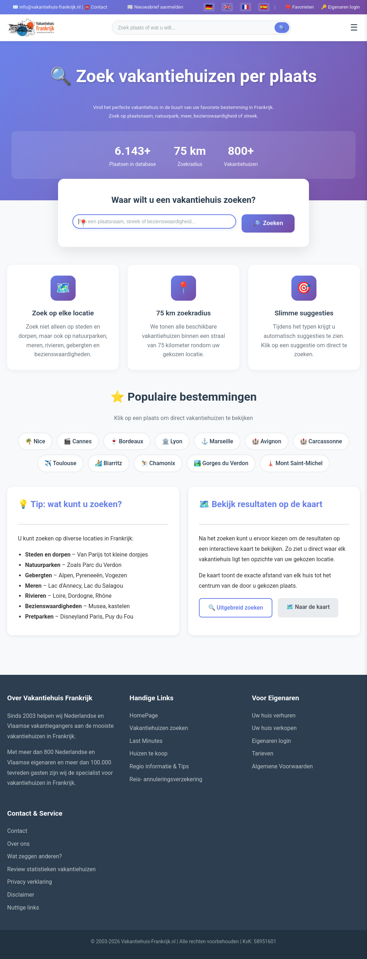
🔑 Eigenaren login (340, 7)
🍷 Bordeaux (126, 441)
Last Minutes (145, 741)
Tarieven (262, 753)
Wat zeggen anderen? (34, 856)
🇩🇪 (209, 7)
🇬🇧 (227, 7)
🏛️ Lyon (172, 441)
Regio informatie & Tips (159, 766)
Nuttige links (23, 907)
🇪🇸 (263, 7)
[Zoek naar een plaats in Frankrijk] (154, 221)
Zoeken (268, 223)
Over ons (18, 843)
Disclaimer (20, 894)
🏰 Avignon (266, 441)
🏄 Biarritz (108, 463)
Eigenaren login (271, 741)
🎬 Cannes (78, 441)
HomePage (143, 715)
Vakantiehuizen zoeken (158, 728)
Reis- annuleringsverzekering (165, 779)
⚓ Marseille (217, 441)
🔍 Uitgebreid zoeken (235, 607)
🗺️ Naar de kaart (308, 606)
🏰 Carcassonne (321, 441)
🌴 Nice (35, 441)
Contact (17, 830)
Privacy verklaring (29, 881)
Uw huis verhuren (274, 715)
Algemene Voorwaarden (282, 766)
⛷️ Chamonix (158, 463)
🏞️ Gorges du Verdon (221, 463)
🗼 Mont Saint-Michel (295, 463)
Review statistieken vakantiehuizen (51, 869)
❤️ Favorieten (299, 7)
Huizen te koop (148, 753)
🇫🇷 (245, 7)
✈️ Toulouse (60, 463)
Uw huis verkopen (274, 728)
